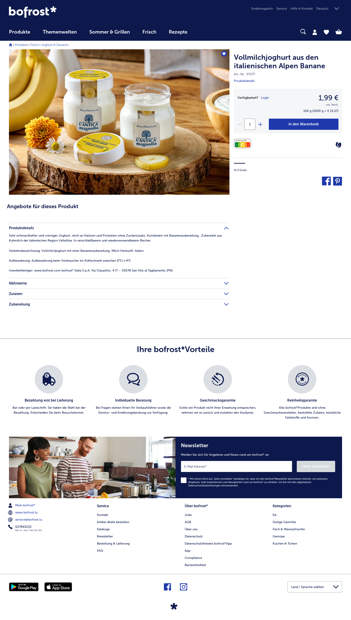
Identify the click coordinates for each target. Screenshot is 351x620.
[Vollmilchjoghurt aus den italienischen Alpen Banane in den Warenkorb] (303, 124)
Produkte (21, 45)
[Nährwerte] (243, 143)
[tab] (314, 32)
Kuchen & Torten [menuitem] (285, 543)
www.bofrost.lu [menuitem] (23, 512)
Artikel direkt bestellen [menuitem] (113, 522)
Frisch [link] (149, 32)
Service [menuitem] (281, 9)
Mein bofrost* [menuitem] (22, 505)
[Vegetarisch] (338, 144)
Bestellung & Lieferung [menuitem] (113, 543)
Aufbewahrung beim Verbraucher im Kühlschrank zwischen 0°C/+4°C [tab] (70, 261)
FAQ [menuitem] (100, 551)
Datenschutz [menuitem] (194, 536)
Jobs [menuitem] (188, 515)
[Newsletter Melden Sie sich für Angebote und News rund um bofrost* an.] (259, 467)
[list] (175, 392)
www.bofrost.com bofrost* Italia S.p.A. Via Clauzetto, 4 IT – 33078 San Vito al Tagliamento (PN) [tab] (91, 270)
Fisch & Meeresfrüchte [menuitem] (289, 529)
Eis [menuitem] (274, 515)
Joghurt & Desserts (54, 45)
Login (265, 98)
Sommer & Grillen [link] (109, 32)
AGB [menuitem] (188, 522)
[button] (329, 9)
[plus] (260, 124)
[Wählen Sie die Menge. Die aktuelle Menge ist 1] (249, 124)
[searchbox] (202, 31)
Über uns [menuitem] (191, 529)
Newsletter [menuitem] (105, 536)
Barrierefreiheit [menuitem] (195, 565)
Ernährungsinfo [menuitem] (262, 9)
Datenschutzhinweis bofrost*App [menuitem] (208, 543)
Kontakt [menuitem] (102, 515)
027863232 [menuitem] (20, 527)
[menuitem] (19, 34)
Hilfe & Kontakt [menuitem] (302, 9)
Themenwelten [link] (60, 32)
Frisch (34, 45)
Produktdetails (244, 81)
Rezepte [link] (178, 32)
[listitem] (49, 392)
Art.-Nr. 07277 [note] (244, 74)
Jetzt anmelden (316, 466)
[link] (59, 12)
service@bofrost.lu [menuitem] (25, 519)
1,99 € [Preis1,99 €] (328, 98)
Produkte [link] (19, 32)
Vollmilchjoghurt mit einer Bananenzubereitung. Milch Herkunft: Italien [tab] (76, 251)
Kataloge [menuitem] (103, 529)
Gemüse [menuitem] (279, 536)
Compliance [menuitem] (193, 558)
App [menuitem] (187, 551)
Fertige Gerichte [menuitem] (284, 522)
